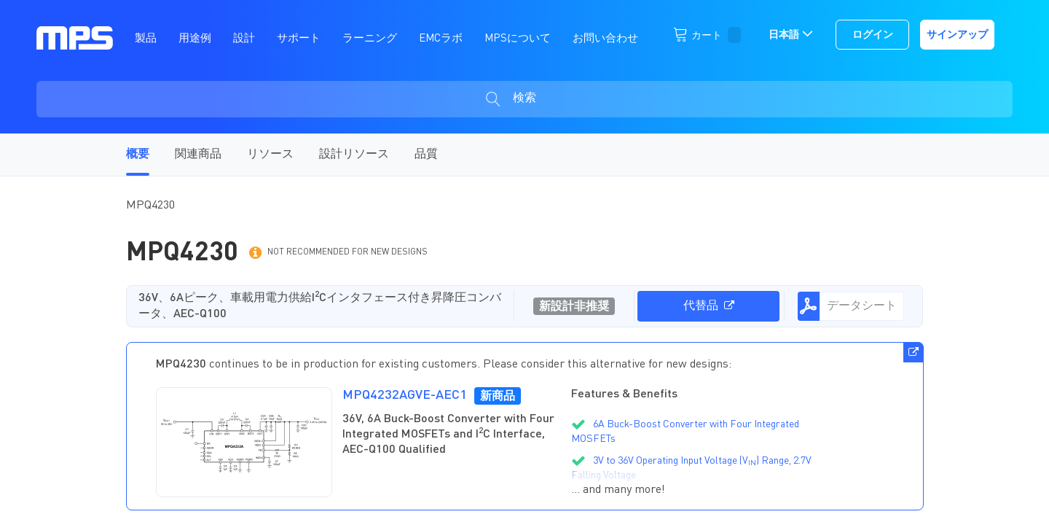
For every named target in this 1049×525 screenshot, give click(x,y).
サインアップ (957, 35)
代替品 (708, 306)
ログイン (872, 35)
